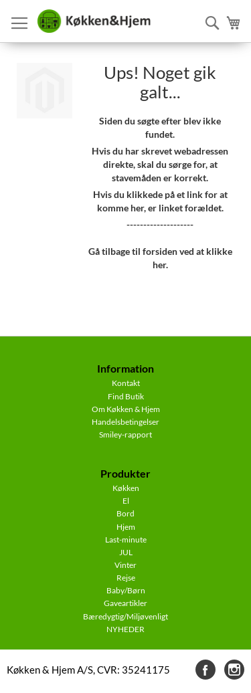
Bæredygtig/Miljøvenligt (125, 616)
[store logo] (94, 21)
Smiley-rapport (125, 434)
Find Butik (126, 396)
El (125, 501)
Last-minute (126, 539)
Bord (125, 513)
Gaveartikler (125, 603)
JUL (126, 552)
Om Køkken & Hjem (126, 409)
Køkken (125, 488)
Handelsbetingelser (125, 422)
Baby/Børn (125, 590)
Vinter (125, 565)
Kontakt (126, 383)
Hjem (125, 527)
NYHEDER (125, 629)
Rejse (125, 578)
